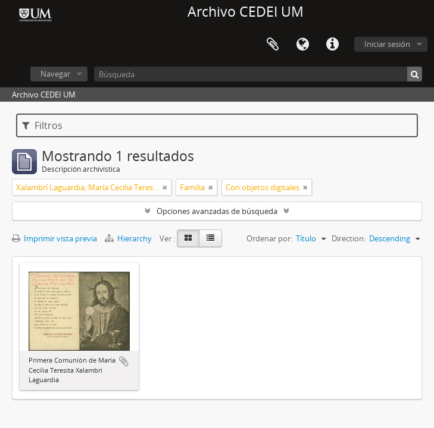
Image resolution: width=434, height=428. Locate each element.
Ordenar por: (269, 238)
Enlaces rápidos (332, 44)
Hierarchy (129, 238)
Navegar (55, 73)
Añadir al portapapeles (124, 361)
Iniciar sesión (387, 44)
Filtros (42, 125)
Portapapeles (273, 44)
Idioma (302, 44)
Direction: (349, 238)
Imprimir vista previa (54, 238)
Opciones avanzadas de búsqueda (217, 211)
